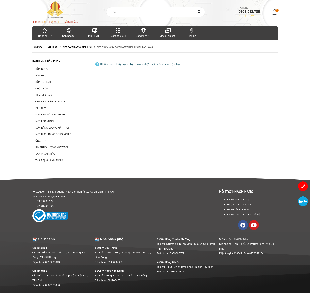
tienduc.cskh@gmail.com (50, 196)
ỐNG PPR (40, 140)
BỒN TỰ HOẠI (43, 82)
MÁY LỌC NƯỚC (44, 121)
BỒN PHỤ (40, 75)
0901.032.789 (44, 201)
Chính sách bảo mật (238, 199)
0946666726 (115, 262)
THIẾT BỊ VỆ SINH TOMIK (49, 160)
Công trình (141, 32)
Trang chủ (45, 32)
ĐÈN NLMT (41, 108)
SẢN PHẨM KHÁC (45, 153)
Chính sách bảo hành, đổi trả (243, 214)
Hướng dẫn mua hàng (239, 204)
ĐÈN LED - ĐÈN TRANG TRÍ (50, 101)
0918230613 (52, 262)
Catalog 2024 (118, 32)
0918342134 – (240, 253)
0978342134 (256, 253)
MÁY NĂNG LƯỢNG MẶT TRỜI (52, 127)
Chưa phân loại (43, 95)
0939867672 (177, 253)
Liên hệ (192, 32)
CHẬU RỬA (41, 88)
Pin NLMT (93, 32)
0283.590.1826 (45, 205)
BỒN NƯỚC (41, 69)
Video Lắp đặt (167, 32)
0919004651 (115, 280)
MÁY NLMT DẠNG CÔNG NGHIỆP (53, 134)
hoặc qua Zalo (246, 15)
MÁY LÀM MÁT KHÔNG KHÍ (50, 114)
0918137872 (177, 271)
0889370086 (52, 285)
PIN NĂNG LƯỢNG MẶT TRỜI (51, 147)
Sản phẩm (69, 32)
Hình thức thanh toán (239, 209)
